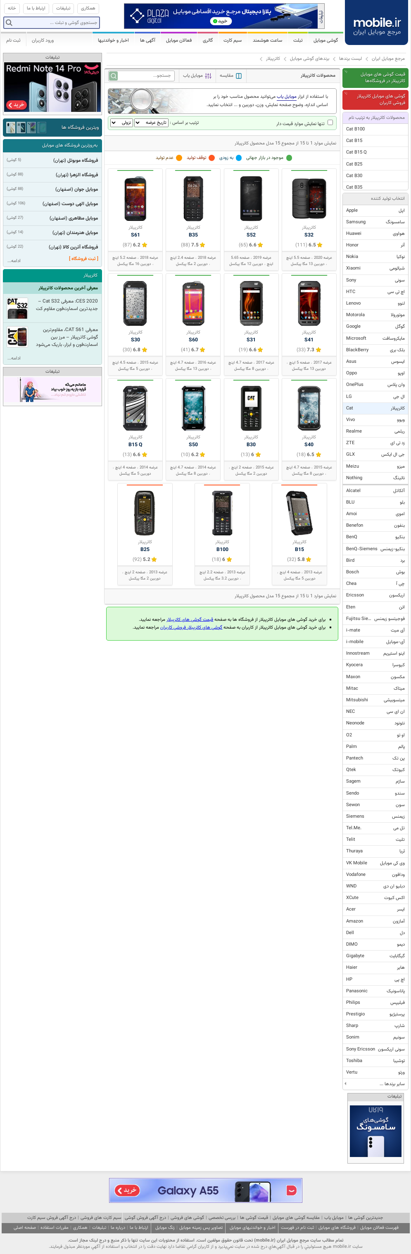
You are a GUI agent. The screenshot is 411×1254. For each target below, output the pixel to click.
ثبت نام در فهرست (297, 1227)
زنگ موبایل (165, 1227)
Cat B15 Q (356, 152)
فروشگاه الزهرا (84, 175)
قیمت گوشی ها (254, 1217)
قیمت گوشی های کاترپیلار (189, 619)
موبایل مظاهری (83, 218)
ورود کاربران (43, 40)
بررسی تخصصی (222, 1217)
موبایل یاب (334, 1217)
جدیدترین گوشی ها (365, 1217)
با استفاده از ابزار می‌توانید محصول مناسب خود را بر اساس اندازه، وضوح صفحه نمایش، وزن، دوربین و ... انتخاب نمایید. (267, 101)
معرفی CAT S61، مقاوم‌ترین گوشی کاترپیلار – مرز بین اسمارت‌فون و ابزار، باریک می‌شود (67, 337)
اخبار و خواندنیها (113, 40)
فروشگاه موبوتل (82, 160)
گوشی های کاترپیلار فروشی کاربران (191, 627)
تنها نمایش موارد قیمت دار (304, 124)
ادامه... (14, 261)
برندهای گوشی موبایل (309, 58)
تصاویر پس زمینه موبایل (201, 1227)
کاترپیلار (273, 58)
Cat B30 (354, 176)
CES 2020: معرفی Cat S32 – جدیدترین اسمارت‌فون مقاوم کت (67, 305)
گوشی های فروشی (187, 1217)
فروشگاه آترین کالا (80, 247)
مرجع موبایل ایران (388, 58)
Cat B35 (354, 187)
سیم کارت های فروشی (101, 1217)
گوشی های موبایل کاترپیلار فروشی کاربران (381, 99)
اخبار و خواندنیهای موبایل (253, 1227)
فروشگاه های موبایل (337, 1227)
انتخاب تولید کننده (388, 198)
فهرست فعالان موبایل (379, 1227)
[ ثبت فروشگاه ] (83, 259)
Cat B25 (354, 164)
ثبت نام (13, 40)
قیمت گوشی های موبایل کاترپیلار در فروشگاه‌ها (383, 78)
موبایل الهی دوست (80, 204)
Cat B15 (354, 140)
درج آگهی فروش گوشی (145, 1217)
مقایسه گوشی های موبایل (296, 1217)
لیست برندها (350, 58)
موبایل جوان (86, 189)
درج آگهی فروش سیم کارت (51, 1217)
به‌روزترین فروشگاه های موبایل (69, 145)
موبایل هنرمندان (82, 233)
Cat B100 (355, 129)
